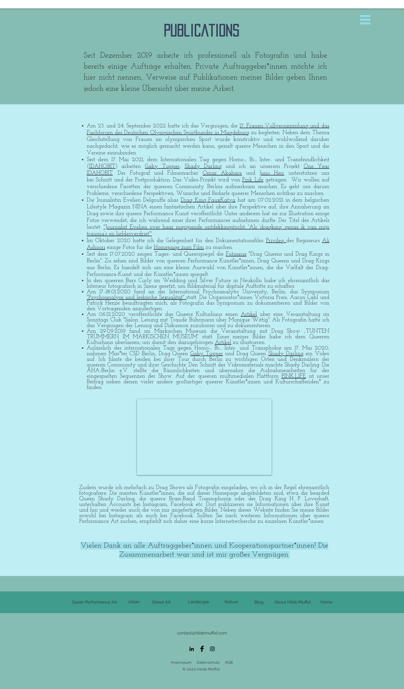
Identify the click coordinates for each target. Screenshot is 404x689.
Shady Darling (203, 166)
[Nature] (231, 602)
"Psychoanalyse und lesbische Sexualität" (136, 297)
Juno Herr (271, 173)
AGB (229, 662)
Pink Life (252, 180)
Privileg (276, 241)
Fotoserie (236, 254)
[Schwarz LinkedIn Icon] (192, 649)
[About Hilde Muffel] (293, 602)
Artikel (249, 314)
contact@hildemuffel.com (202, 633)
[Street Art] (161, 602)
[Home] (326, 602)
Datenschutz (208, 662)
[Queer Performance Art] (94, 602)
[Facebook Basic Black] (202, 649)
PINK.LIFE (293, 376)
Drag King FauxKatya (208, 200)
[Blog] (259, 602)
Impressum (181, 662)
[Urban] (134, 602)
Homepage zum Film (179, 247)
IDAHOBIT (102, 166)
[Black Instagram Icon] (212, 649)
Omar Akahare (222, 173)
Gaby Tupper (162, 166)
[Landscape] (198, 602)
